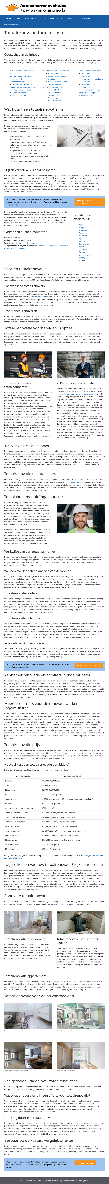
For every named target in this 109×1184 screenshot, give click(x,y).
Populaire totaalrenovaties (90, 71)
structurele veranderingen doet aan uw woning (77, 394)
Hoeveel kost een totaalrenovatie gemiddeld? (55, 92)
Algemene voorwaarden (68, 1181)
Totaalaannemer (55, 73)
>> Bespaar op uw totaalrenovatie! (84, 201)
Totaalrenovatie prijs (53, 87)
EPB (12, 609)
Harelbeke (8, 248)
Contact (55, 1181)
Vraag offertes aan (13, 24)
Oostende (83, 233)
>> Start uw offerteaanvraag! (89, 665)
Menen (82, 241)
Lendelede (20, 248)
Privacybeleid (84, 1181)
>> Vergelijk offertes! (85, 1163)
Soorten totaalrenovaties (20, 76)
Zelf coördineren (19, 95)
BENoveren (38, 296)
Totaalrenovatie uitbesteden (57, 71)
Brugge (82, 227)
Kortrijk (82, 225)
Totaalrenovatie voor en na (90, 90)
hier (40, 878)
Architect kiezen (19, 92)
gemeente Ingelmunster (28, 243)
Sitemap (48, 1181)
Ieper (81, 238)
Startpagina (8, 18)
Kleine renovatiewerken (53, 18)
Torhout (82, 252)
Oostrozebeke (62, 246)
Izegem (42, 246)
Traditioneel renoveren (22, 84)
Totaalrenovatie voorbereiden (22, 87)
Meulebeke (50, 246)
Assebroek (83, 246)
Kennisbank (88, 18)
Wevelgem (83, 257)
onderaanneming (75, 482)
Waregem (83, 235)
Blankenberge (85, 255)
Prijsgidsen (73, 18)
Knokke (82, 260)
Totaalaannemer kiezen (22, 90)
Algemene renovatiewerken (30, 18)
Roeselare (83, 230)
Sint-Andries (84, 244)
